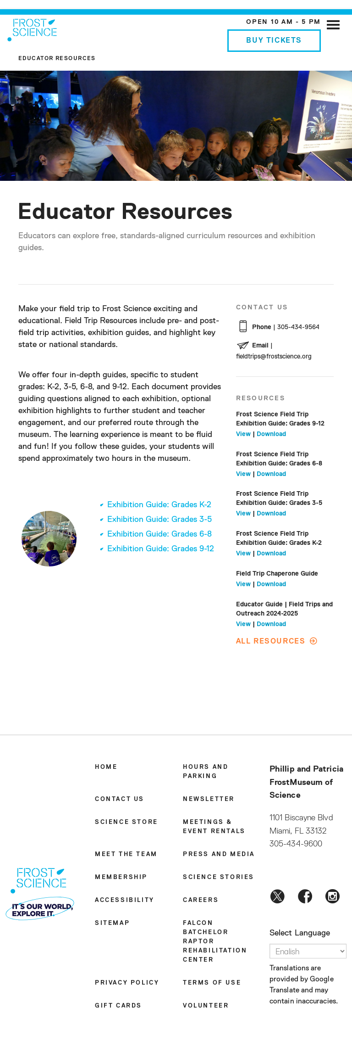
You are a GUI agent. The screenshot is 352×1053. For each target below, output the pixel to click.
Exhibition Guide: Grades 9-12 (160, 549)
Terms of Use (212, 983)
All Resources (271, 641)
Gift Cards (118, 1006)
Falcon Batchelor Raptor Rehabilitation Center (215, 941)
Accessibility (124, 900)
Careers (201, 900)
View (243, 434)
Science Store (126, 822)
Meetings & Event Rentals (214, 827)
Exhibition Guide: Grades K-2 (159, 505)
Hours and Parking (205, 771)
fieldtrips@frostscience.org (274, 356)
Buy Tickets (274, 41)
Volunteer (206, 1006)
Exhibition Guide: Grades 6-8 (159, 534)
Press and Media (219, 854)
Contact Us (119, 799)
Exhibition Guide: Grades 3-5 (159, 519)
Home (106, 767)
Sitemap (112, 923)
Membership (121, 877)
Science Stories (218, 877)
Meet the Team (126, 854)
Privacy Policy (127, 983)
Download (271, 434)
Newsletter (209, 799)
